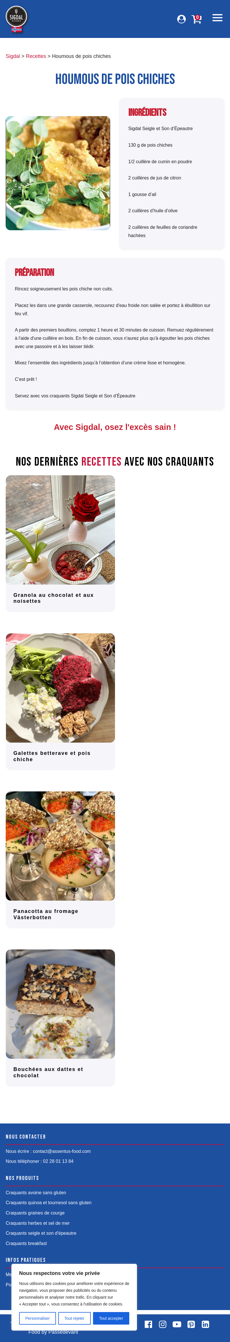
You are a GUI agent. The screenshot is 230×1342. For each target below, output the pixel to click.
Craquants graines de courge (35, 1212)
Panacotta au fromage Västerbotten (45, 914)
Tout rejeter (74, 1318)
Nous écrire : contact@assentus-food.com (48, 1151)
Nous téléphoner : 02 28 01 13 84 (40, 1161)
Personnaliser (37, 1318)
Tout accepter (111, 1318)
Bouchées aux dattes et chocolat (48, 1072)
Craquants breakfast (26, 1243)
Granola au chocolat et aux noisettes (53, 598)
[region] (74, 1297)
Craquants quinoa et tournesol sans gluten (49, 1202)
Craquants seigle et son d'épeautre (41, 1233)
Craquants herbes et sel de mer (38, 1223)
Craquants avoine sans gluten (36, 1192)
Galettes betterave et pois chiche (52, 756)
